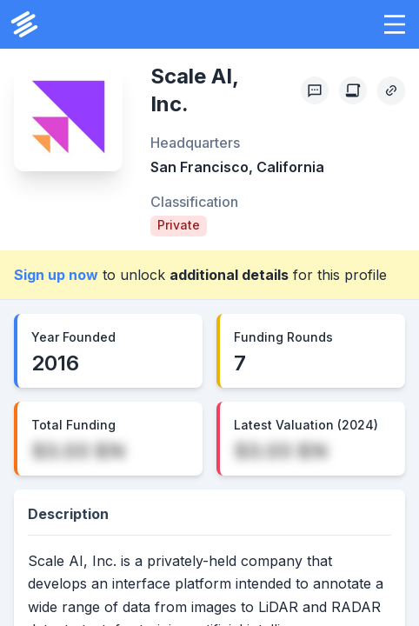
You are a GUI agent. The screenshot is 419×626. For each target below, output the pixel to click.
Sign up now (56, 274)
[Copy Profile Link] (391, 90)
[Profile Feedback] (315, 90)
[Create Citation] (353, 90)
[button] (394, 24)
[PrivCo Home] (24, 24)
